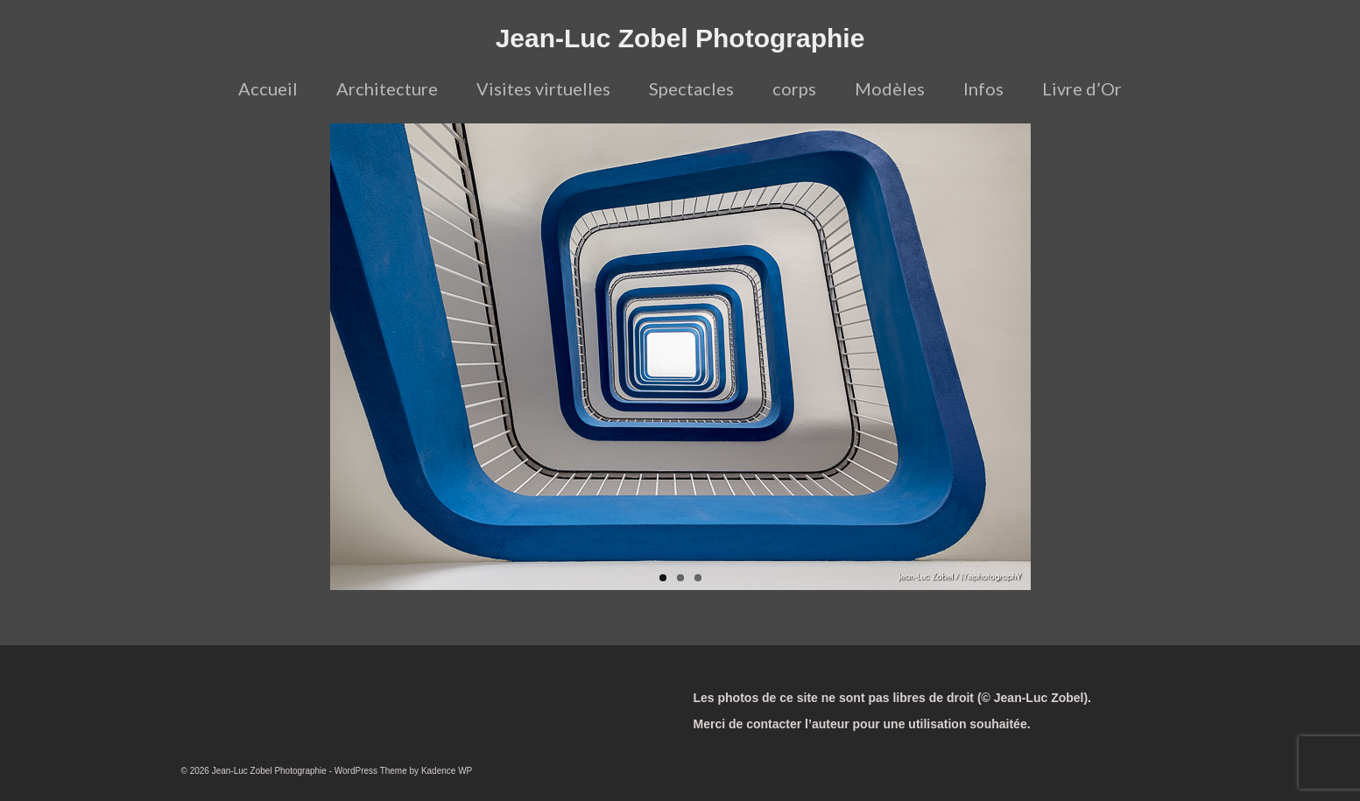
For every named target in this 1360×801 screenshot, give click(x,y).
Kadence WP (446, 771)
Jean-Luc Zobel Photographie (680, 38)
